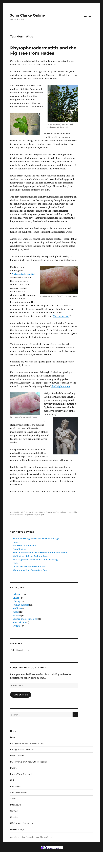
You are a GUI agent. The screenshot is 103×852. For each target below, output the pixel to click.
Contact (14, 811)
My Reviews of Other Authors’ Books (28, 762)
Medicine (17, 608)
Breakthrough (17, 829)
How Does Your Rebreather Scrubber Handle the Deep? (40, 552)
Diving (16, 598)
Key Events (16, 786)
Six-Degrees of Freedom (25, 545)
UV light (40, 515)
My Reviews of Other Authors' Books (31, 556)
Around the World (19, 792)
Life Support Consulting (22, 823)
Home (16, 542)
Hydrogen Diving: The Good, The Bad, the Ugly (36, 538)
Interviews (15, 805)
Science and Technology (56, 512)
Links (15, 563)
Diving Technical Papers (22, 749)
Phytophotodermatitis (22, 274)
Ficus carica (15, 515)
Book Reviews (19, 549)
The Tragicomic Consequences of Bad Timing (35, 559)
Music (16, 612)
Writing (16, 626)
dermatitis (72, 512)
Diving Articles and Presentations (29, 566)
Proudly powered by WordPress (39, 837)
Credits (13, 817)
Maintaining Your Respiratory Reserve (32, 570)
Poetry (13, 768)
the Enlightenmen (60, 386)
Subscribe (20, 694)
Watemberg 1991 (61, 316)
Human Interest (32, 512)
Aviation (17, 594)
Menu (87, 17)
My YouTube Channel (21, 774)
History (16, 601)
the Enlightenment (28, 515)
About (13, 798)
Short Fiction (19, 622)
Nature (42, 512)
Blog (12, 737)
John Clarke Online (27, 15)
